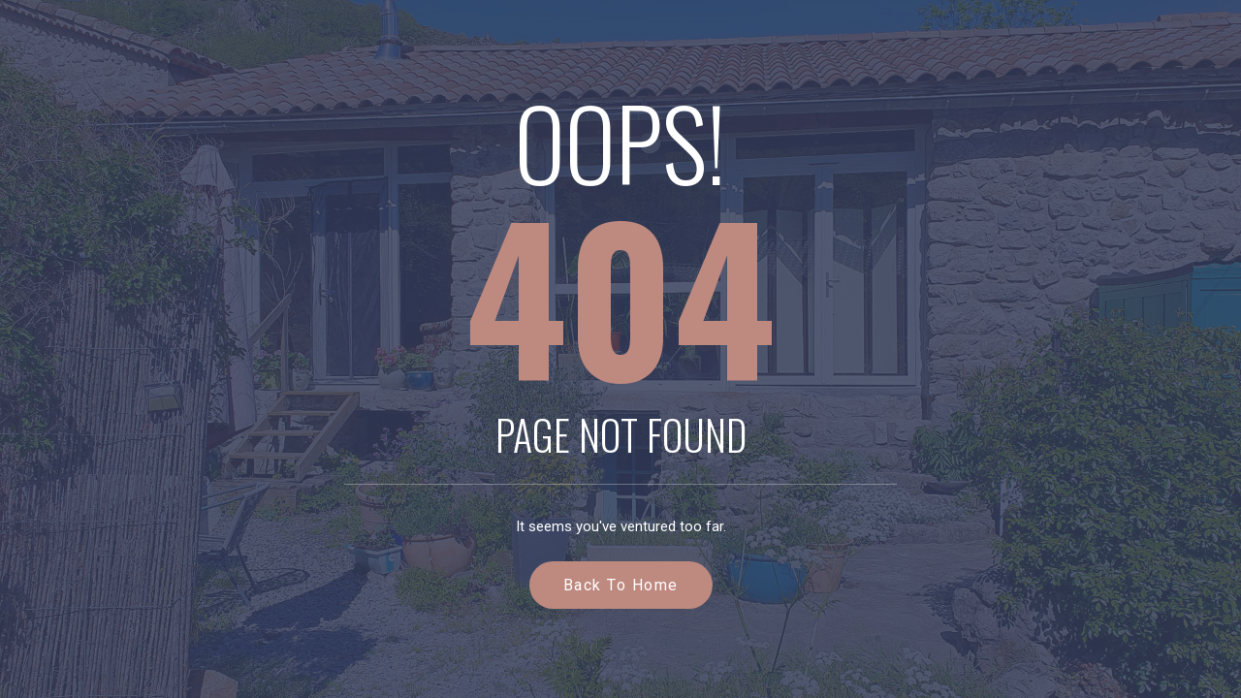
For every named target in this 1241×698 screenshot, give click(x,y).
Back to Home (621, 585)
